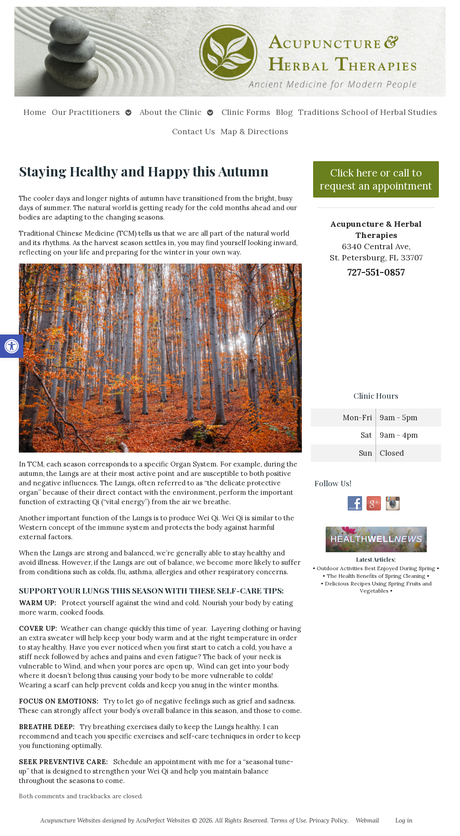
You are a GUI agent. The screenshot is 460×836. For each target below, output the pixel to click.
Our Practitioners (86, 112)
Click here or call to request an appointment (376, 179)
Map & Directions (254, 131)
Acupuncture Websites (70, 820)
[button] (11, 346)
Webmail (367, 820)
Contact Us (193, 131)
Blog (284, 112)
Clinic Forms (245, 112)
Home (34, 112)
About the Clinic (171, 112)
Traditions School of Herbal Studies (367, 112)
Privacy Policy (328, 820)
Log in (403, 820)
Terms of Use (288, 820)
